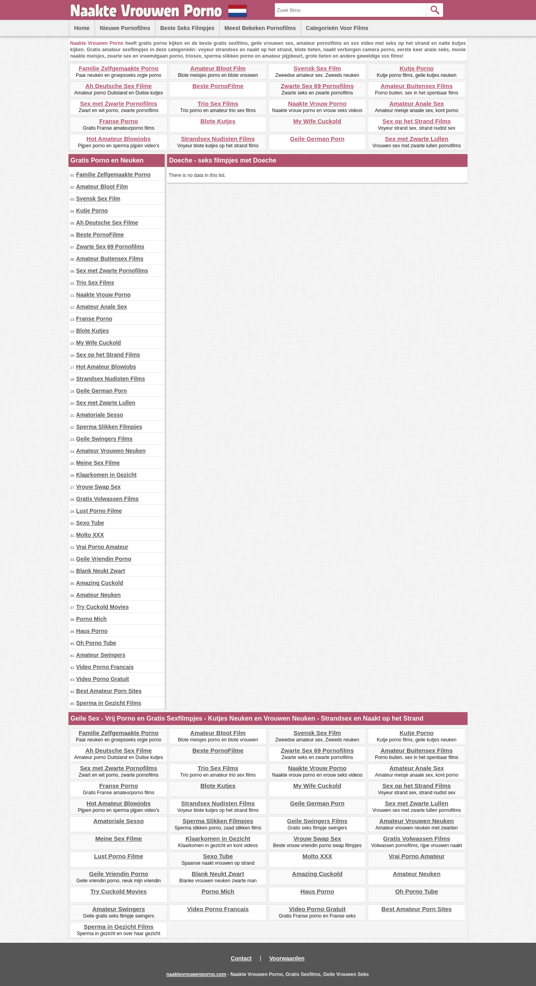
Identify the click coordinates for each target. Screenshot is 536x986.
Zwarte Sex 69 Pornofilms (317, 85)
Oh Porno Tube (96, 643)
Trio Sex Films (217, 103)
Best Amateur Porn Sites (109, 691)
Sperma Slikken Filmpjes (109, 427)
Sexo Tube (90, 523)
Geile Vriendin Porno (103, 559)
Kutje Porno (417, 68)
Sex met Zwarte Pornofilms (118, 103)
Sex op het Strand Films (417, 121)
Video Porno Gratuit (102, 679)
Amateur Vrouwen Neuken (111, 451)
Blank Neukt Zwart (100, 571)
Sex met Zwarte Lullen (416, 138)
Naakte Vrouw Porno (317, 103)
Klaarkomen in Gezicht (106, 475)
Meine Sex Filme (98, 463)
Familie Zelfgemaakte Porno (118, 68)
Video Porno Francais (105, 667)
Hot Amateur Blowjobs (119, 138)
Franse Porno (118, 121)
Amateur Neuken (98, 595)
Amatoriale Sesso (99, 415)
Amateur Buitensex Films (417, 85)
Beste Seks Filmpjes (187, 28)
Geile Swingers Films (104, 439)
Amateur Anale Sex (416, 103)
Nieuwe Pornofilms (125, 28)
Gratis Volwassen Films (107, 499)
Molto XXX (90, 535)
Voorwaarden (286, 958)
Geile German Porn (317, 138)
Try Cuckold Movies (102, 607)
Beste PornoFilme (218, 85)
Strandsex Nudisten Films (218, 138)
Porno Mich (91, 619)
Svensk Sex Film (317, 68)
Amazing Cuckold (99, 583)
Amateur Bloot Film (218, 68)
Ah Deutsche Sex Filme (118, 85)
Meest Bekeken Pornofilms (260, 28)
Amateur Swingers (100, 655)
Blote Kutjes (218, 121)
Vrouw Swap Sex (98, 487)
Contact (241, 958)
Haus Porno (92, 631)
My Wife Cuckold (317, 121)
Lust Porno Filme (99, 511)
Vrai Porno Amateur (102, 547)
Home (82, 28)
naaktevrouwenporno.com (196, 974)
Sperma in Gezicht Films (108, 703)
